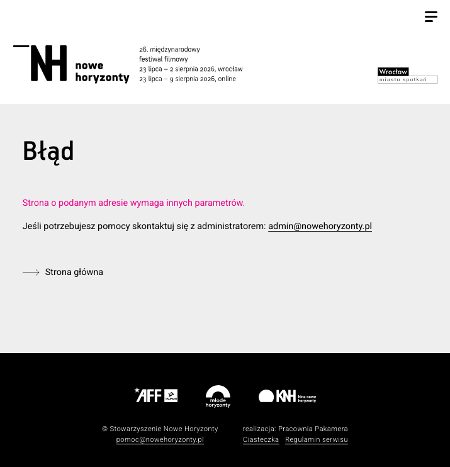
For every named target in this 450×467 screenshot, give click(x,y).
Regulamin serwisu (316, 440)
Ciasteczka (261, 440)
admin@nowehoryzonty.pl (320, 226)
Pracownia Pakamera (313, 429)
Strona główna (74, 272)
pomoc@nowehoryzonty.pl (160, 440)
